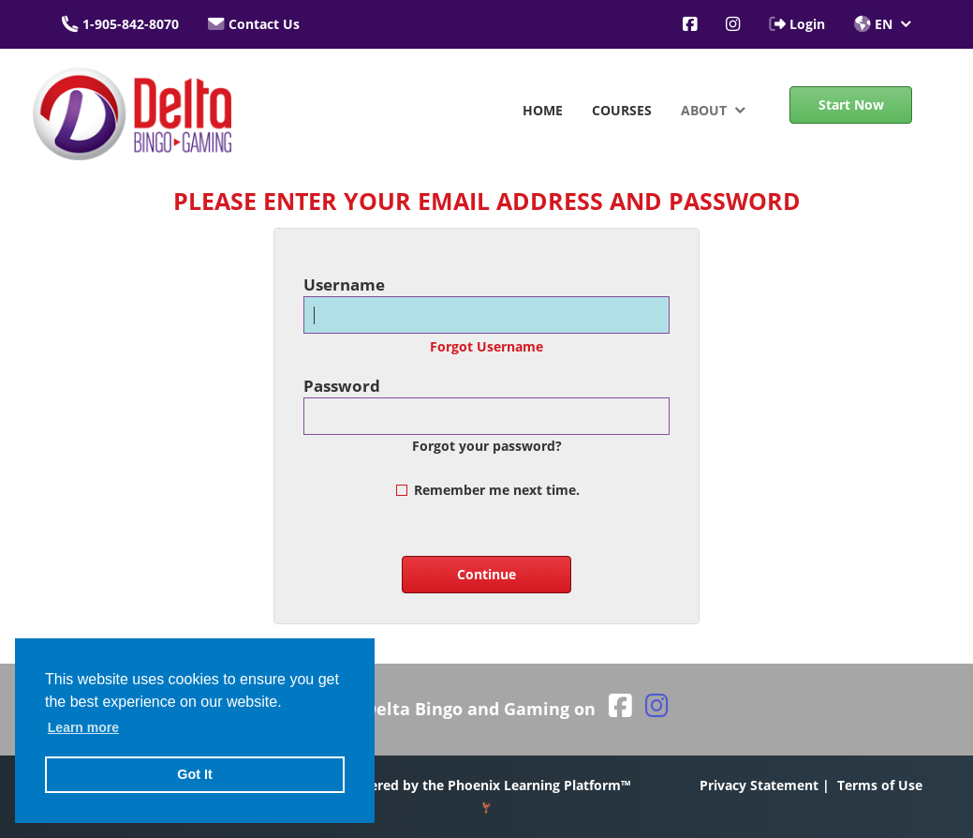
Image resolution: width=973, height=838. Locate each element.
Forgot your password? (487, 446)
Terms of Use (879, 785)
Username (344, 284)
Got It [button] (195, 774)
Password (341, 386)
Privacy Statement (759, 785)
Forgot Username (486, 346)
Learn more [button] (83, 727)
